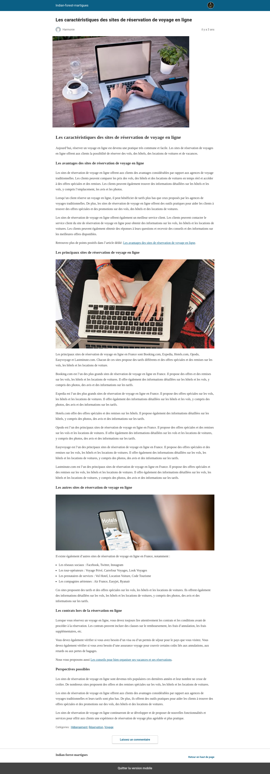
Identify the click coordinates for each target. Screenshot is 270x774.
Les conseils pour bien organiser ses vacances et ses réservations (131, 659)
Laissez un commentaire (135, 739)
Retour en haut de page (201, 757)
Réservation (96, 727)
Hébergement (79, 727)
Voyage (108, 727)
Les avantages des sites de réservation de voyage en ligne (159, 242)
